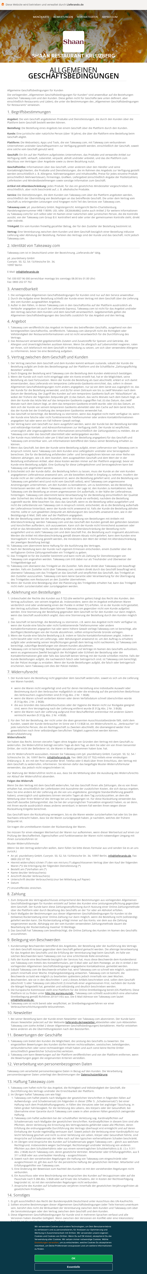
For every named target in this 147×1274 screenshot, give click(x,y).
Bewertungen (63, 17)
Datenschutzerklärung (94, 1074)
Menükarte (41, 17)
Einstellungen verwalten (47, 1242)
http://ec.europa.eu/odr (59, 993)
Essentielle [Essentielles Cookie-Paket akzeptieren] (73, 1266)
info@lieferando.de (27, 271)
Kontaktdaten (87, 17)
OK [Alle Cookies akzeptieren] (73, 1258)
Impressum (110, 17)
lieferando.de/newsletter (80, 1022)
